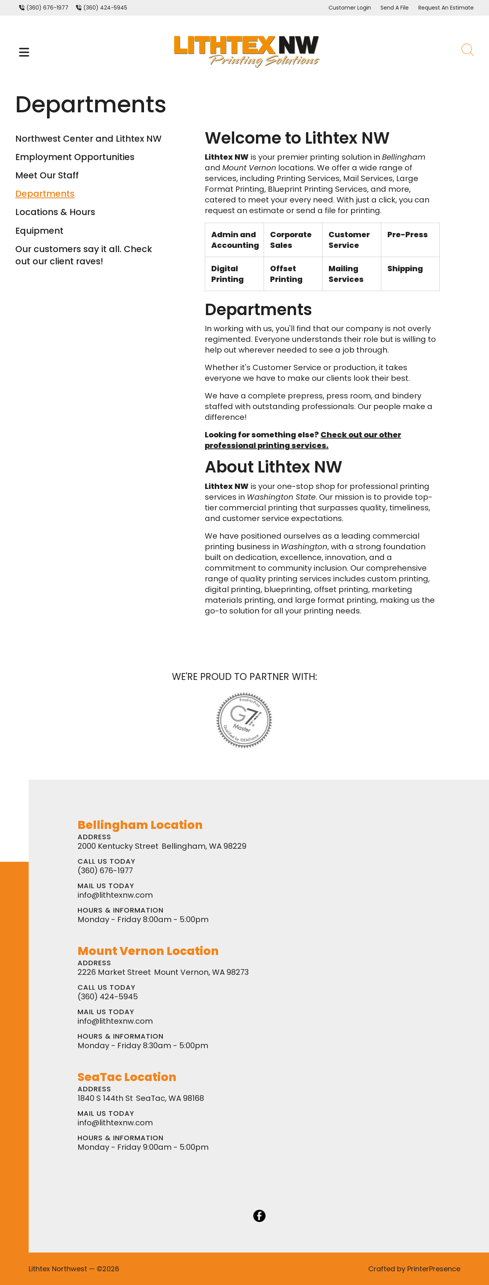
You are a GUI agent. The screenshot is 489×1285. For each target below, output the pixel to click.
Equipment (39, 231)
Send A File (395, 7)
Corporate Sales (291, 240)
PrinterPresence (433, 1269)
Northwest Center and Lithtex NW (88, 139)
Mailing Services (346, 274)
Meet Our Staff (47, 175)
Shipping (405, 268)
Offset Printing (286, 274)
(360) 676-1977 (47, 7)
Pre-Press (407, 234)
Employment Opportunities (74, 157)
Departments (44, 194)
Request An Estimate (446, 7)
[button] (24, 52)
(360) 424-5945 (105, 7)
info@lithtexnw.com (115, 895)
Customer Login (350, 7)
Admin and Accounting (235, 240)
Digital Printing (227, 274)
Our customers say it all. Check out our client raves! (83, 255)
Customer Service (349, 240)
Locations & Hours (55, 212)
